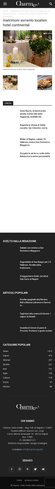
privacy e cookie (31, 480)
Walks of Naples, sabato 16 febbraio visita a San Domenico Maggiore (35, 142)
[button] (51, 4)
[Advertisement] (27, 194)
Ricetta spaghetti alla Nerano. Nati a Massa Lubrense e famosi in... (35, 302)
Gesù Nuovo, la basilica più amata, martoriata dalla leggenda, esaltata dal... (33, 114)
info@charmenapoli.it (33, 449)
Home (5, 11)
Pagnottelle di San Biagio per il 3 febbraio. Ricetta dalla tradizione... (35, 265)
